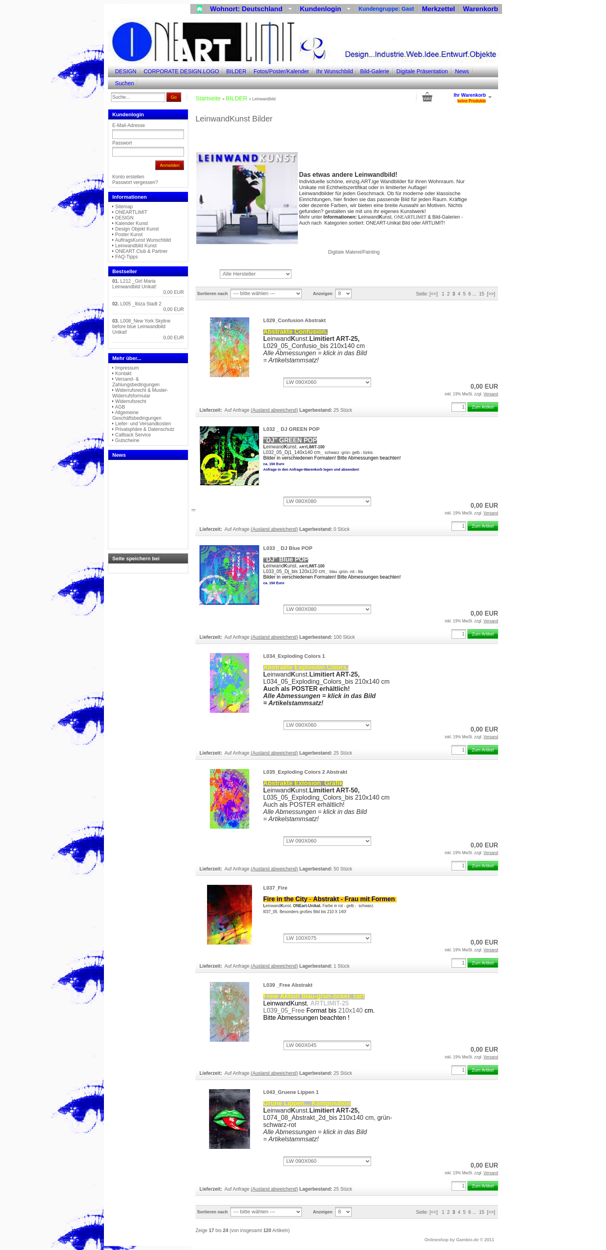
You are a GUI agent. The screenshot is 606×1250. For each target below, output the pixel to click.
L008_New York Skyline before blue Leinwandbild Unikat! (141, 326)
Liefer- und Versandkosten (143, 423)
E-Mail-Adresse (128, 125)
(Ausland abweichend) (274, 410)
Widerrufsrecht (130, 401)
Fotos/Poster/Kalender (281, 71)
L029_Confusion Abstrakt (294, 320)
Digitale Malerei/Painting (353, 252)
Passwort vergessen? (135, 182)
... (474, 294)
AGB (120, 407)
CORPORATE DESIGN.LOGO (181, 71)
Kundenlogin (325, 9)
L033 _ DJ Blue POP (288, 548)
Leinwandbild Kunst (135, 245)
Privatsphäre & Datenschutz (144, 429)
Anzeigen (322, 293)
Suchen (124, 83)
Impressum (127, 368)
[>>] (491, 294)
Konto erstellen (128, 177)
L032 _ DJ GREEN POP (291, 429)
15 (481, 294)
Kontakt (123, 373)
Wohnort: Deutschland (251, 9)
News (462, 71)
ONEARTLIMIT (131, 212)
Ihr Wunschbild (334, 71)
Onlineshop (436, 1239)
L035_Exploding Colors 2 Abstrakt (305, 772)
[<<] (434, 294)
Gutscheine (127, 440)
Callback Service (133, 435)
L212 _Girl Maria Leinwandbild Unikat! (134, 284)
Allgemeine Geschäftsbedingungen (136, 415)
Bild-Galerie (374, 71)
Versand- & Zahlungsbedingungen (136, 381)
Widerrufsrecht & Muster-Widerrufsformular (140, 393)
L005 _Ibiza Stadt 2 (140, 304)
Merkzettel (438, 9)
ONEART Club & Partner (141, 251)
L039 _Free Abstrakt (288, 985)
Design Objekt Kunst (136, 229)
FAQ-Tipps (126, 257)
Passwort (122, 143)
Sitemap (124, 206)
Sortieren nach (212, 293)
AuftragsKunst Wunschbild (143, 240)
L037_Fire (275, 888)
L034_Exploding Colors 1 (294, 656)
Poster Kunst (129, 234)
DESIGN (126, 71)
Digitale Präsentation (422, 71)
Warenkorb (480, 9)
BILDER (236, 71)
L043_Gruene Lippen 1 (291, 1092)
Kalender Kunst (131, 223)
